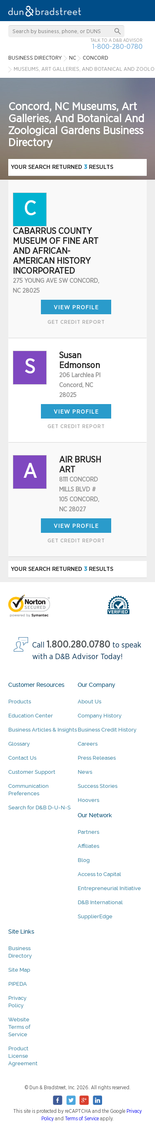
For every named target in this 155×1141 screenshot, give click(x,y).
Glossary (19, 744)
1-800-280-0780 (117, 46)
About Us (89, 701)
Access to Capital (99, 874)
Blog (84, 860)
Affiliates (88, 846)
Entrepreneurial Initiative (109, 888)
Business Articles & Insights (42, 730)
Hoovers (88, 800)
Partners (88, 832)
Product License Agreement (23, 1055)
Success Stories (97, 786)
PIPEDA (17, 984)
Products (19, 701)
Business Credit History (107, 730)
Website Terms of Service (19, 1026)
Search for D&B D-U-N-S (39, 807)
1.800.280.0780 (78, 645)
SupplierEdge (95, 916)
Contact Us (22, 758)
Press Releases (97, 758)
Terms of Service (82, 1118)
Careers (88, 744)
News (85, 772)
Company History (100, 716)
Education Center (30, 716)
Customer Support (31, 772)
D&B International (100, 902)
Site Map (19, 970)
